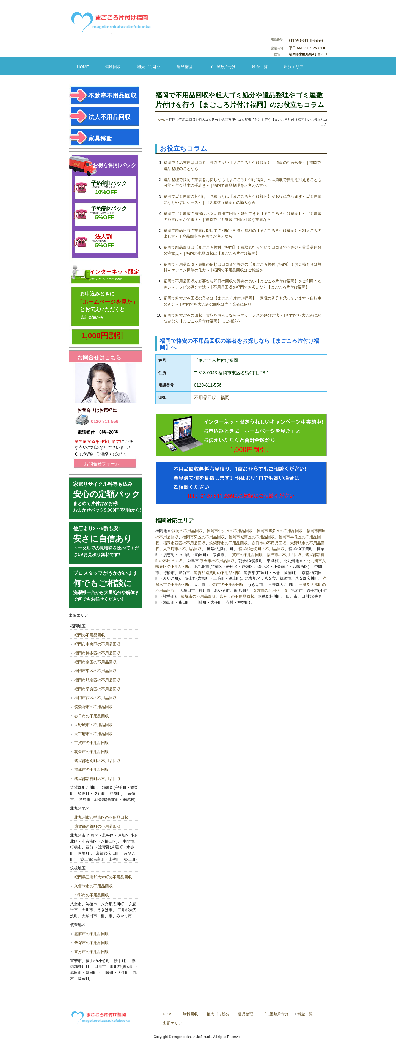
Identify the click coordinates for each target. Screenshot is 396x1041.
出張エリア (293, 67)
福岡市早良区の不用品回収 (97, 689)
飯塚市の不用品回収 (198, 596)
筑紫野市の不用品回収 (228, 543)
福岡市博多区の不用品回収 (280, 531)
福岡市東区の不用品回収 (203, 537)
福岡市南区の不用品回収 (95, 662)
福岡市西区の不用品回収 (184, 543)
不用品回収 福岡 (211, 397)
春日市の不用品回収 (269, 543)
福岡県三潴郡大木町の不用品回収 (103, 877)
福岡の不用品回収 (187, 531)
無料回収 (113, 67)
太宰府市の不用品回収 (182, 548)
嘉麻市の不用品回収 (236, 596)
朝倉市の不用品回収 (217, 561)
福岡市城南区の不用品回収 (252, 537)
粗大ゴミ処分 (148, 67)
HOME (83, 67)
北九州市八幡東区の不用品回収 (101, 817)
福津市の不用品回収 (284, 555)
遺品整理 (184, 67)
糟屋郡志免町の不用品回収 (261, 548)
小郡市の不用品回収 (226, 584)
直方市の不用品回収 (270, 590)
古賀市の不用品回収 (245, 555)
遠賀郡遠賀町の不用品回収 (217, 572)
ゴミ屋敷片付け (222, 67)
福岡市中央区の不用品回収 (230, 531)
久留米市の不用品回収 (93, 886)
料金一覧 (260, 67)
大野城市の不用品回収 (93, 725)
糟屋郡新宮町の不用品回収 (97, 778)
